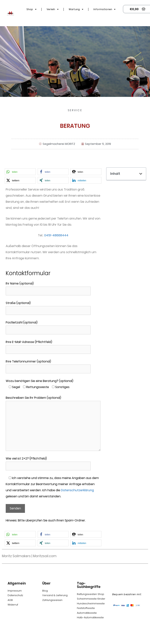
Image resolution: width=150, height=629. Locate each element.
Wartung (76, 9)
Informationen (104, 9)
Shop (31, 9)
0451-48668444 (56, 235)
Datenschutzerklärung (77, 490)
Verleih (53, 9)
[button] (20, 171)
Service (75, 110)
